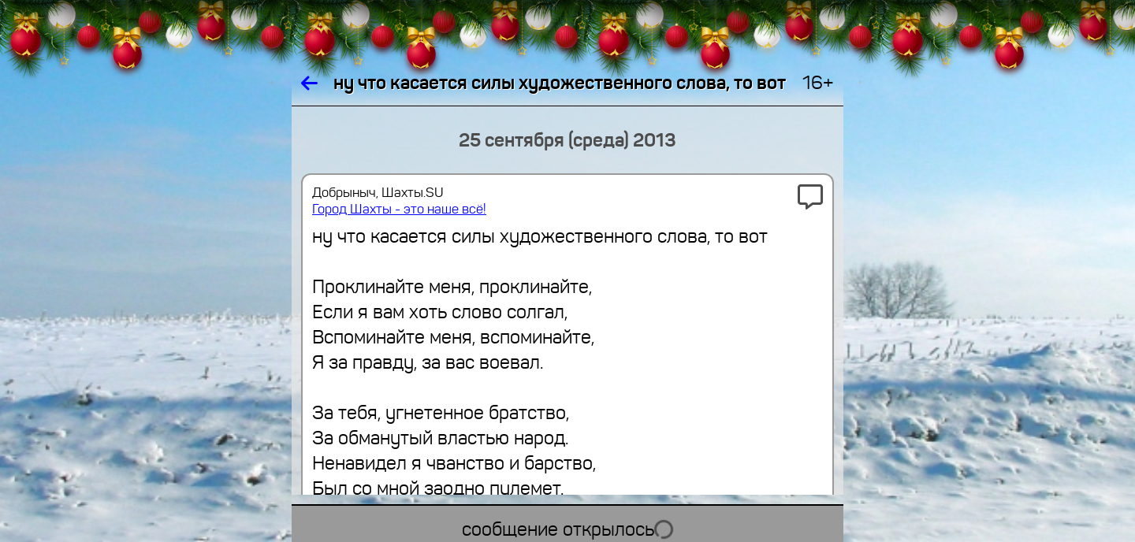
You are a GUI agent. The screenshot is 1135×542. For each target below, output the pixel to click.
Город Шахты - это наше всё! (399, 209)
